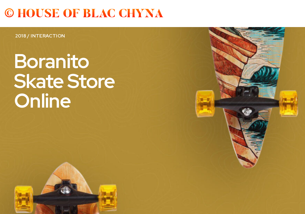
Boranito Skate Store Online (64, 80)
